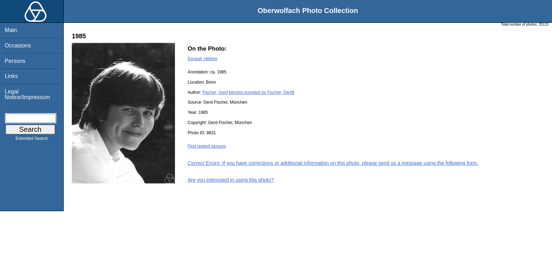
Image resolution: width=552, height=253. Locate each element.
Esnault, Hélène (203, 58)
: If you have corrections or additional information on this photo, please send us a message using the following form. (333, 163)
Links (11, 76)
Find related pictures (207, 146)
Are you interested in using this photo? (231, 180)
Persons (15, 61)
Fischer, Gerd (215, 92)
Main (11, 30)
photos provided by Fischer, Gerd (261, 92)
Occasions (18, 45)
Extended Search (31, 140)
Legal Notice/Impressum (27, 94)
